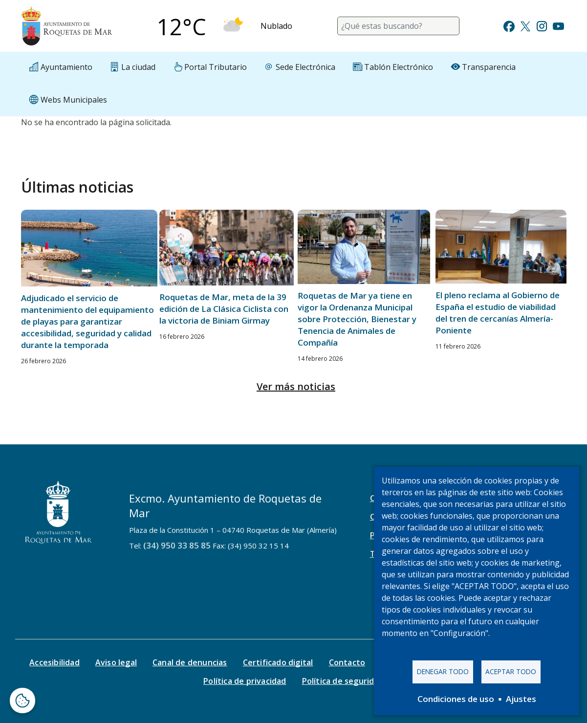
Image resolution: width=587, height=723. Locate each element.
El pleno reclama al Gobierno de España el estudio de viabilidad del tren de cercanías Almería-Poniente (497, 312)
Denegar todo (443, 671)
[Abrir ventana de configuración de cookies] (22, 700)
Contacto (347, 662)
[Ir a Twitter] (525, 25)
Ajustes (521, 698)
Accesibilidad (54, 662)
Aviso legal (116, 662)
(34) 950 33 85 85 (177, 545)
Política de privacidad (244, 681)
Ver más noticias (296, 386)
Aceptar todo (510, 671)
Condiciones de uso (455, 698)
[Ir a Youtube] (558, 25)
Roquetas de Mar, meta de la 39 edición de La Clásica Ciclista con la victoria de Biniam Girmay (223, 308)
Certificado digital (278, 662)
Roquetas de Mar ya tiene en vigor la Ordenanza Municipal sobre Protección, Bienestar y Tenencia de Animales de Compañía (357, 319)
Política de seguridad (343, 681)
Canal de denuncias (189, 662)
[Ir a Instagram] (541, 25)
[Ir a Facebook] (509, 25)
